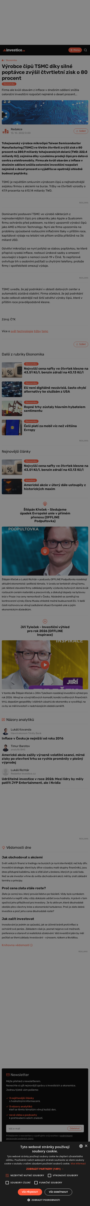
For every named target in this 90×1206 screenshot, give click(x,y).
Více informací (78, 1163)
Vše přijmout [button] (30, 1191)
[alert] (45, 603)
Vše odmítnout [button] (58, 1191)
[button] (45, 1169)
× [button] (86, 1146)
